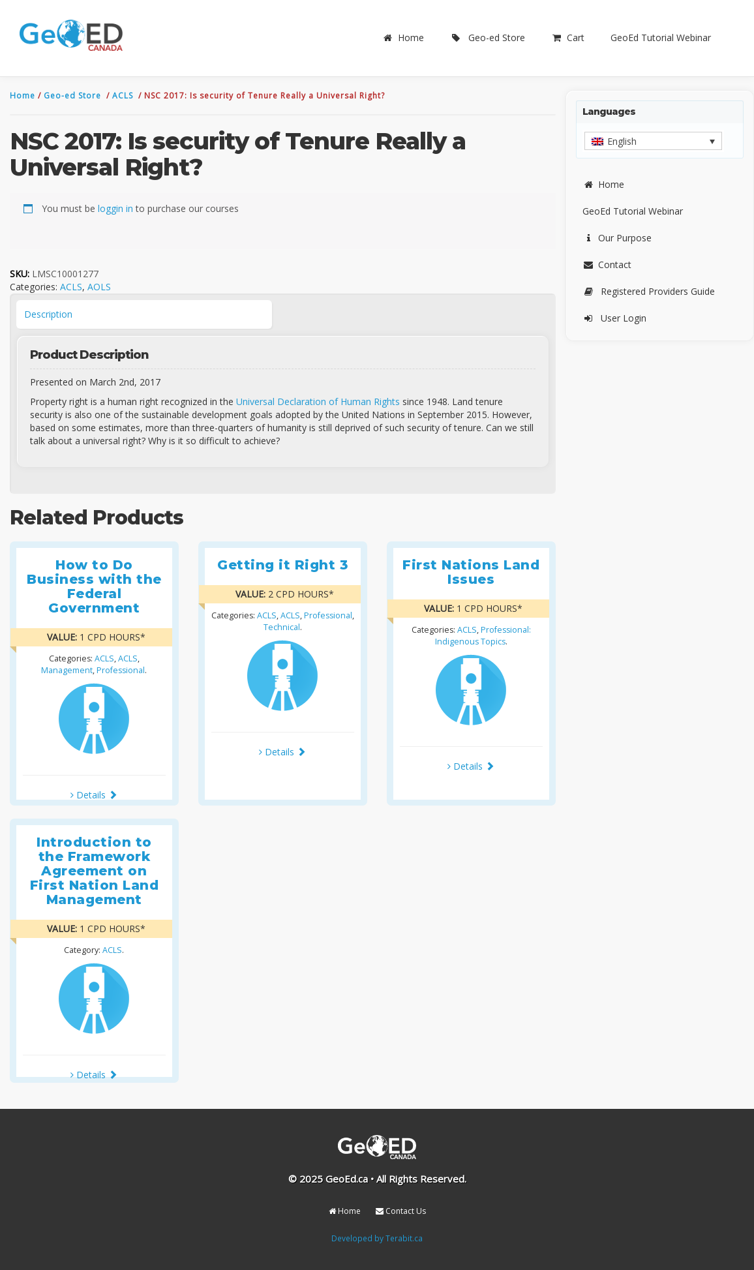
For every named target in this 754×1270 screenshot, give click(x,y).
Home (403, 37)
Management (67, 670)
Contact (606, 264)
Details (93, 795)
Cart (567, 37)
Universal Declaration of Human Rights (318, 401)
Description (48, 314)
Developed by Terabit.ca (377, 1238)
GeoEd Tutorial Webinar (661, 37)
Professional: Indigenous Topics (483, 635)
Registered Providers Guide (648, 291)
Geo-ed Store (487, 37)
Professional (121, 670)
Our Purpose (617, 238)
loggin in (115, 208)
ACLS (124, 95)
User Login (614, 318)
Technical (282, 627)
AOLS (99, 286)
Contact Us (401, 1211)
